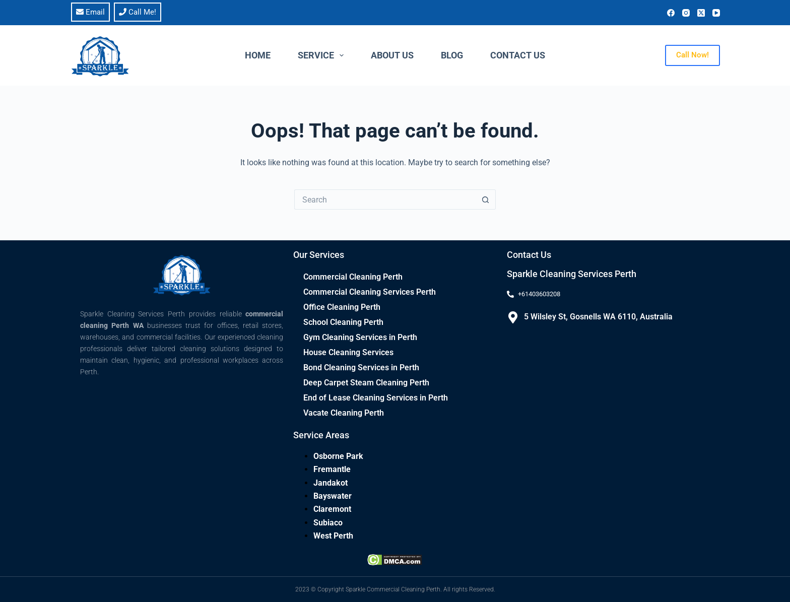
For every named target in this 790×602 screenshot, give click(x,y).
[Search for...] (385, 199)
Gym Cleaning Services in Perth (360, 337)
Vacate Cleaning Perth (343, 413)
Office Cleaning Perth (341, 307)
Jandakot (330, 483)
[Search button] (486, 199)
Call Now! (692, 54)
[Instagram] (686, 13)
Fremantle (332, 469)
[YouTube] (716, 13)
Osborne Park (338, 456)
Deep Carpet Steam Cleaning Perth (366, 382)
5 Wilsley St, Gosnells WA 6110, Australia (598, 316)
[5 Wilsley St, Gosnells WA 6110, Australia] (513, 317)
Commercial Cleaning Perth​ (353, 277)
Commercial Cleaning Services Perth (369, 292)
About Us (392, 55)
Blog (452, 55)
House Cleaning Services (348, 352)
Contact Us (517, 55)
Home (258, 55)
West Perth (333, 536)
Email (90, 12)
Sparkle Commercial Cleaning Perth (393, 589)
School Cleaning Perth (343, 322)
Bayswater (332, 496)
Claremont (332, 509)
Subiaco (328, 522)
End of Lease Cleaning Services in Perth (375, 398)
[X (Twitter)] (701, 13)
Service (323, 55)
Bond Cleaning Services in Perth (361, 367)
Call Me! (137, 12)
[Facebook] (671, 13)
